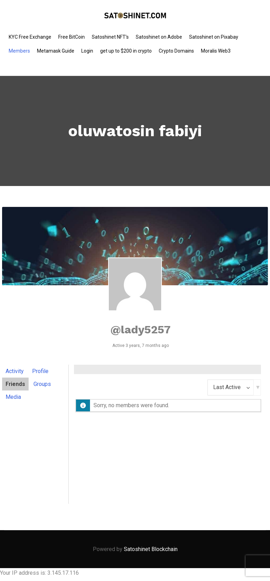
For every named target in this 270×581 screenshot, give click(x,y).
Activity (15, 371)
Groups (42, 384)
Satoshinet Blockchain (151, 549)
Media (13, 397)
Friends (15, 384)
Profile (40, 371)
